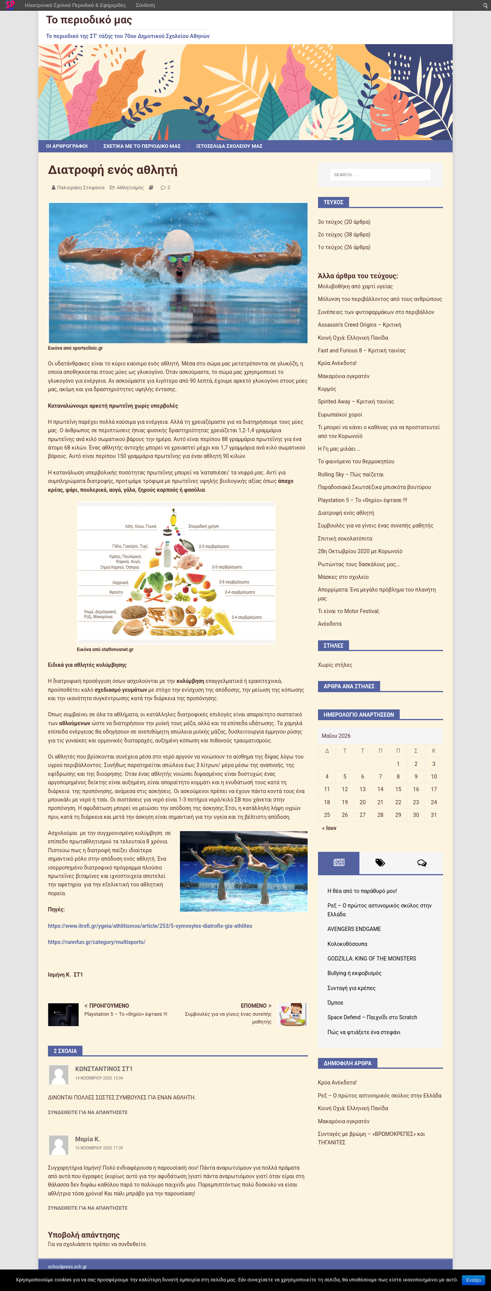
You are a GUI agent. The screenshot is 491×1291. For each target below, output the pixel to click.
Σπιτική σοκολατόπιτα (345, 539)
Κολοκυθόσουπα (347, 944)
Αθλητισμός (130, 188)
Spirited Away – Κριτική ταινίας (356, 402)
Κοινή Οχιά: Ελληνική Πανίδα (353, 338)
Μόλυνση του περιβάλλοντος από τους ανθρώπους (380, 299)
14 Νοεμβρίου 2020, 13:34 (99, 1078)
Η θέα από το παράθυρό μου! (362, 891)
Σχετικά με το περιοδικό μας (145, 146)
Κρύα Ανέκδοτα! (337, 363)
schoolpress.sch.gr (67, 1267)
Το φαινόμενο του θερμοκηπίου (356, 462)
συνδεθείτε (132, 1244)
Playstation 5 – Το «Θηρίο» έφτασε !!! (362, 501)
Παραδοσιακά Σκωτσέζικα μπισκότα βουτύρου (374, 487)
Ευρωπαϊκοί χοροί (340, 415)
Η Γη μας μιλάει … (339, 449)
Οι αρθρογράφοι (67, 146)
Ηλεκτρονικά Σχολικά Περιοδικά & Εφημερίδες (75, 5)
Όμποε (336, 1003)
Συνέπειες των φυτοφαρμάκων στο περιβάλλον (376, 312)
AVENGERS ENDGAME (354, 929)
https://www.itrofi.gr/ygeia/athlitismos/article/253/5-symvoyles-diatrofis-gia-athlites (150, 926)
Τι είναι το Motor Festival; (348, 611)
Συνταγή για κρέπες (352, 988)
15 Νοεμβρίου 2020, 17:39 (99, 1148)
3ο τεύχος (330, 222)
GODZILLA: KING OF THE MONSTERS (372, 959)
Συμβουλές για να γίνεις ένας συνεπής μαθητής (375, 526)
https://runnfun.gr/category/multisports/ (97, 942)
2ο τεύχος (330, 235)
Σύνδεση (145, 5)
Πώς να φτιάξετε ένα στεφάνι (364, 1033)
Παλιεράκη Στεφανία (80, 188)
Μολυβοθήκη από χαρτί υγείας (355, 287)
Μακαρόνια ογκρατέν (343, 377)
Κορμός (327, 389)
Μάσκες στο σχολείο (343, 577)
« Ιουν (329, 828)
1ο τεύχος (330, 248)
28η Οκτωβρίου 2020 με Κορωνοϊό (360, 552)
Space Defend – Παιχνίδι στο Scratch (372, 1018)
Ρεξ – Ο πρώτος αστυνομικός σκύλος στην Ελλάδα (380, 1096)
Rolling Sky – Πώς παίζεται (351, 475)
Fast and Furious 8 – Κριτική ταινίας (362, 351)
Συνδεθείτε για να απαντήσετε (88, 1113)
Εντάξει (473, 1280)
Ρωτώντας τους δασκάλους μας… (359, 565)
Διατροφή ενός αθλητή (346, 513)
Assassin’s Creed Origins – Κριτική (359, 325)
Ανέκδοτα (330, 624)
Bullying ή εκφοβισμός (355, 973)
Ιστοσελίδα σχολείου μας (236, 146)
